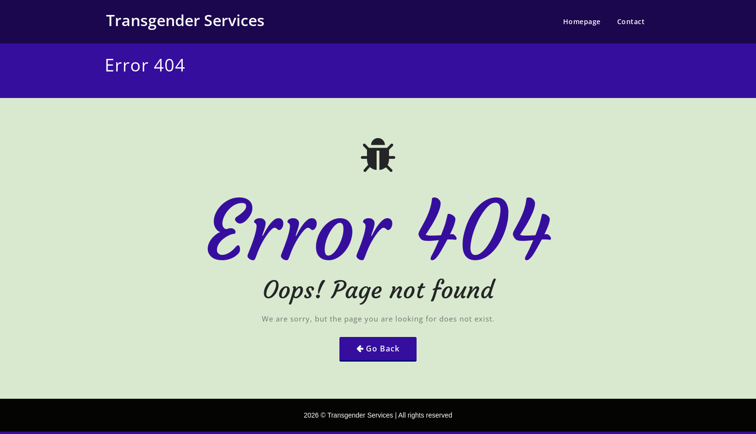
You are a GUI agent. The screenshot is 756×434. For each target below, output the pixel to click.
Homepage (582, 21)
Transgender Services (185, 20)
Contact (631, 21)
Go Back (383, 348)
